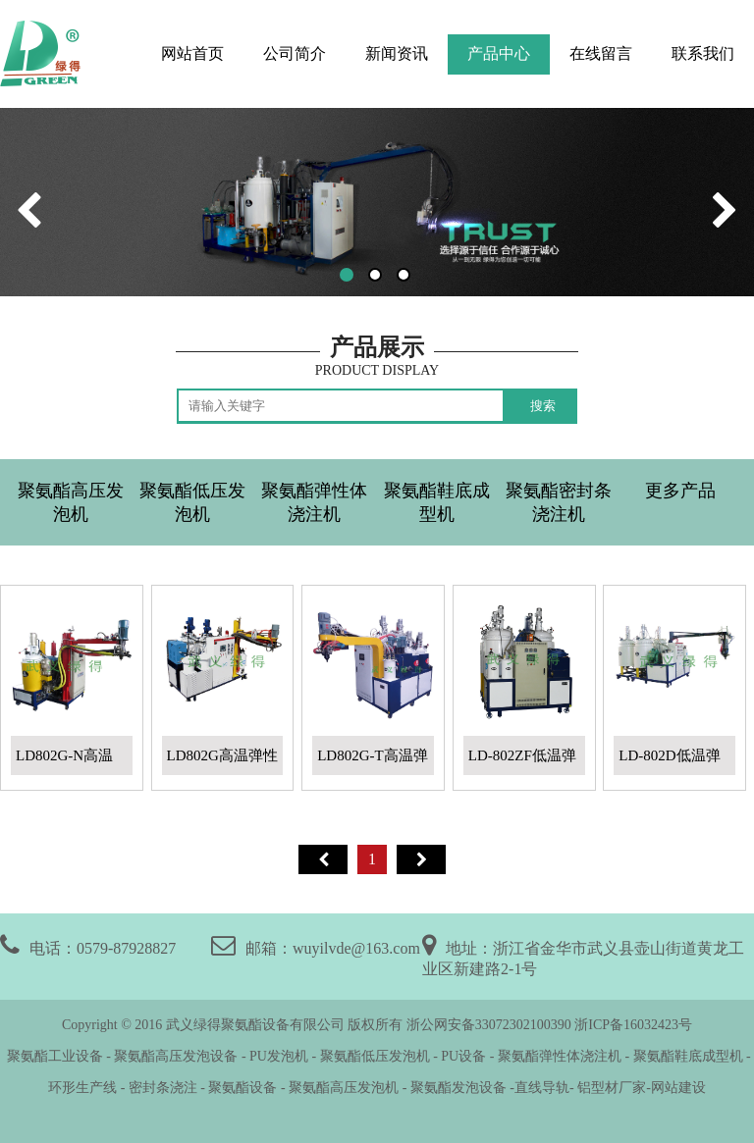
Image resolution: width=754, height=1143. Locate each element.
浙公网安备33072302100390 (488, 1024)
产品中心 (498, 53)
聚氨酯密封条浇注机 (559, 502)
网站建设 (678, 1087)
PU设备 (463, 1056)
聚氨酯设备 (242, 1087)
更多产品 (680, 490)
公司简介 (294, 53)
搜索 (543, 405)
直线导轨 (541, 1087)
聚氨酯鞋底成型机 (437, 502)
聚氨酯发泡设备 (460, 1087)
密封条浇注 (163, 1087)
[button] (346, 275)
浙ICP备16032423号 (633, 1024)
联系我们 (703, 53)
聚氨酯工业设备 (53, 1056)
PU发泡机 (278, 1056)
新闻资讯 (396, 53)
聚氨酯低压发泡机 (192, 502)
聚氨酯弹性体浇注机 (314, 502)
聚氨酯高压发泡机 (71, 502)
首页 (323, 859)
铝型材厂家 (610, 1087)
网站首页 (192, 53)
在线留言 (600, 53)
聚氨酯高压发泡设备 (176, 1056)
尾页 (421, 859)
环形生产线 (82, 1087)
